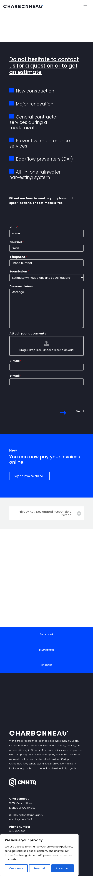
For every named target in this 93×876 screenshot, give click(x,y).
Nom (14, 227)
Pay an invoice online (28, 476)
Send (80, 411)
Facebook (46, 634)
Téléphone (18, 257)
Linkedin (46, 665)
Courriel (16, 242)
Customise (16, 868)
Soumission (19, 272)
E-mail (15, 361)
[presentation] (36, 402)
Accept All (62, 868)
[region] (39, 855)
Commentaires (21, 286)
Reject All (40, 868)
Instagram (46, 650)
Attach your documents (27, 334)
